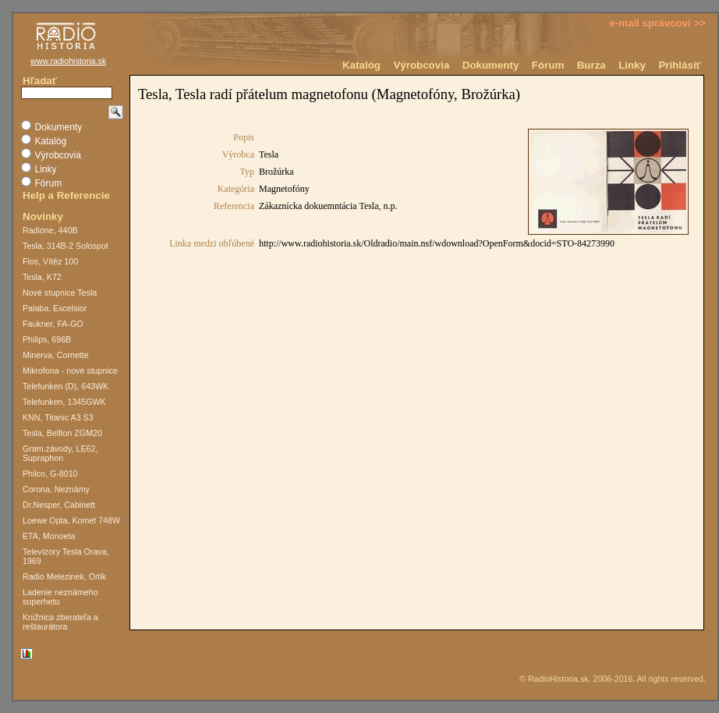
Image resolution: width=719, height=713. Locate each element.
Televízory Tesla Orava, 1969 (66, 556)
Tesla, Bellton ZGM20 (62, 433)
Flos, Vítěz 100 (50, 261)
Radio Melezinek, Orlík (64, 576)
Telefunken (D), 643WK (65, 386)
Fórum (548, 65)
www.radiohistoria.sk (68, 61)
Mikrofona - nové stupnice (70, 370)
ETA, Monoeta (49, 536)
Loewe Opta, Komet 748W (71, 520)
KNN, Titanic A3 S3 (58, 417)
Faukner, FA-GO (53, 323)
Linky (632, 65)
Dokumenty (490, 65)
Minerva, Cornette (56, 355)
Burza (591, 65)
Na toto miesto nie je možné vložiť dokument (417, 353)
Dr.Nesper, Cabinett (59, 504)
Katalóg (361, 65)
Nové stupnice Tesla (60, 292)
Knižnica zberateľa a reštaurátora (60, 621)
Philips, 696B (47, 339)
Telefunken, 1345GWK (64, 401)
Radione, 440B (50, 230)
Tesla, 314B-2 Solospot (65, 245)
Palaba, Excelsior (55, 308)
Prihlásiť (679, 65)
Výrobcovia (421, 65)
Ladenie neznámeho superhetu (60, 596)
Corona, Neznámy (56, 489)
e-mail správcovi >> (657, 23)
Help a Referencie (66, 195)
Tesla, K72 (42, 277)
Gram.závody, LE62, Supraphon (60, 453)
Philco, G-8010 (50, 473)
